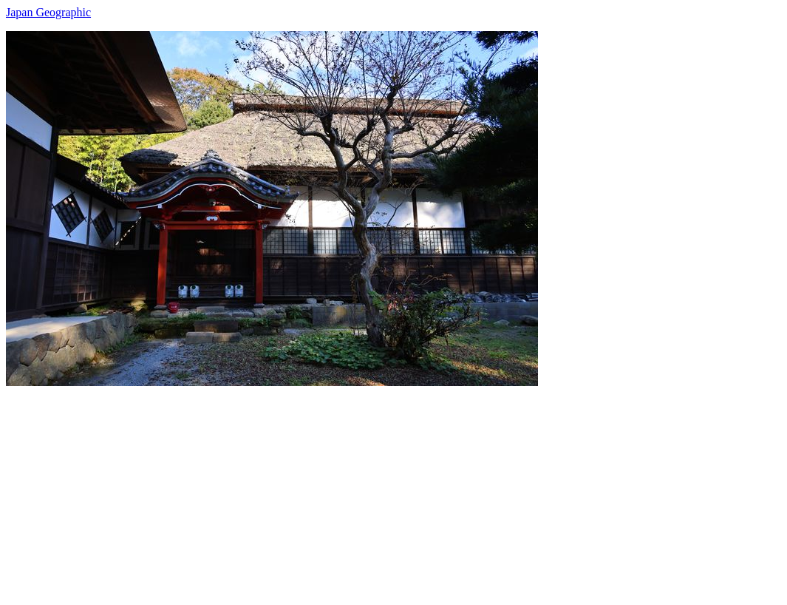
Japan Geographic (48, 12)
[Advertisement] (393, 489)
